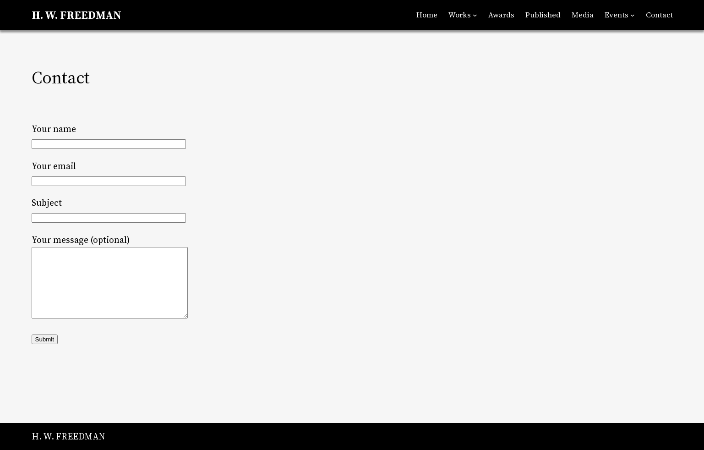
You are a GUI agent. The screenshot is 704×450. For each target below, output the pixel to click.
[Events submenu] (632, 15)
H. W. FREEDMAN (76, 14)
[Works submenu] (475, 15)
